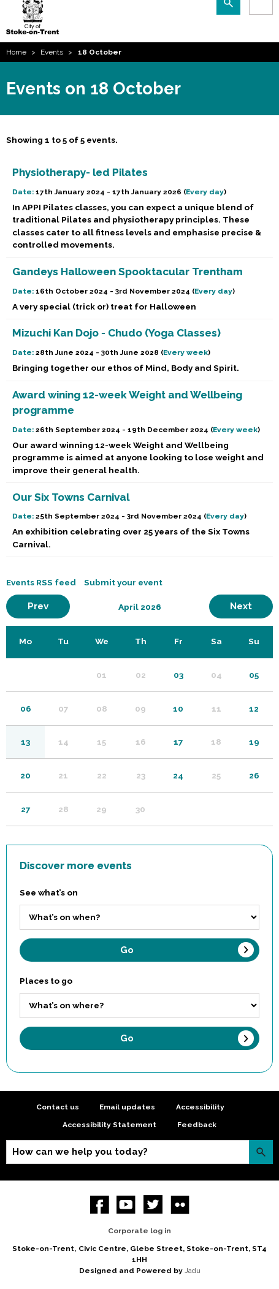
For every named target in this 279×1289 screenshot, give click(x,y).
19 (254, 742)
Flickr (179, 1204)
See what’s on (49, 892)
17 (178, 742)
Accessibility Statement (109, 1124)
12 (254, 708)
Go (127, 950)
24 (178, 775)
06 (25, 708)
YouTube (126, 1204)
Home (16, 52)
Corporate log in (139, 1230)
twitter (152, 1204)
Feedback (196, 1124)
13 (25, 742)
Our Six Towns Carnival (70, 497)
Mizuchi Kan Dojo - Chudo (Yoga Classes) (116, 333)
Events (51, 52)
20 (25, 775)
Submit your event (123, 582)
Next (251, 606)
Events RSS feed (41, 582)
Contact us (57, 1107)
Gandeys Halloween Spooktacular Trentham (127, 271)
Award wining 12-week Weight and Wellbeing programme (127, 403)
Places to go (46, 981)
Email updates (127, 1107)
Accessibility (200, 1107)
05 (254, 675)
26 (254, 775)
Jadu (193, 1270)
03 (178, 675)
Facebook (99, 1204)
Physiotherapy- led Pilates (80, 172)
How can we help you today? (80, 1151)
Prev (49, 606)
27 (26, 809)
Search (261, 1152)
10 (178, 708)
